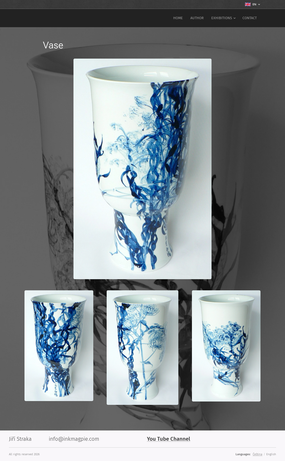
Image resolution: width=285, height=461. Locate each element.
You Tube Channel (168, 439)
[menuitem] (178, 18)
